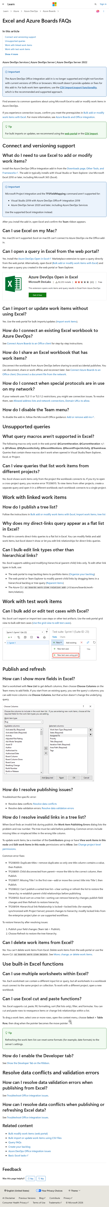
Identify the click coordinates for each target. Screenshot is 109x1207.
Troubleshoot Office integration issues (27, 1095)
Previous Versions (27, 1198)
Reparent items (55, 582)
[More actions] (103, 11)
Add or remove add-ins (79, 417)
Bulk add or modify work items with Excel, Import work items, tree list (67, 514)
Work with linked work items (18, 45)
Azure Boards (49, 11)
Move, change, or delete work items (73, 954)
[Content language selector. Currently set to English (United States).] (17, 1190)
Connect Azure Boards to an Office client (29, 343)
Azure (16, 11)
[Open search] (95, 4)
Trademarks (54, 1202)
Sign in (103, 4)
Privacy (67, 1198)
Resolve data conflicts (45, 803)
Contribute (55, 1198)
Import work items (67, 321)
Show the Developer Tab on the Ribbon (28, 1063)
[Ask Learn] (98, 11)
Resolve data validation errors (58, 808)
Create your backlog (19, 1146)
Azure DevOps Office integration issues (29, 1151)
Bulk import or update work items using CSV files (35, 1137)
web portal (71, 133)
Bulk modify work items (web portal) (28, 1133)
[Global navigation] (3, 4)
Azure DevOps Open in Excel (33, 258)
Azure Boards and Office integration (75, 117)
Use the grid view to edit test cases (51, 622)
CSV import (91, 133)
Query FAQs (14, 1142)
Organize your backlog (81, 574)
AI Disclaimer (9, 1198)
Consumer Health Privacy (15, 1202)
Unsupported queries (15, 40)
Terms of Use (39, 1202)
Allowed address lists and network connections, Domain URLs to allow (51, 400)
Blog (41, 1198)
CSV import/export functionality (78, 87)
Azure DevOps (31, 11)
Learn (5, 11)
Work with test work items (17, 49)
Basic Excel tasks (17, 1155)
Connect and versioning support (20, 36)
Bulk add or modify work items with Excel (75, 263)
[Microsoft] (55, 4)
